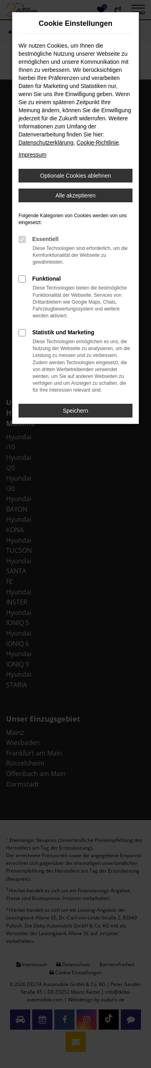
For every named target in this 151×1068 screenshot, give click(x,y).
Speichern (75, 410)
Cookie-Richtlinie (98, 142)
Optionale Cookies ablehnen (75, 175)
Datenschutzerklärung (46, 142)
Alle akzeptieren (76, 195)
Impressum (32, 154)
